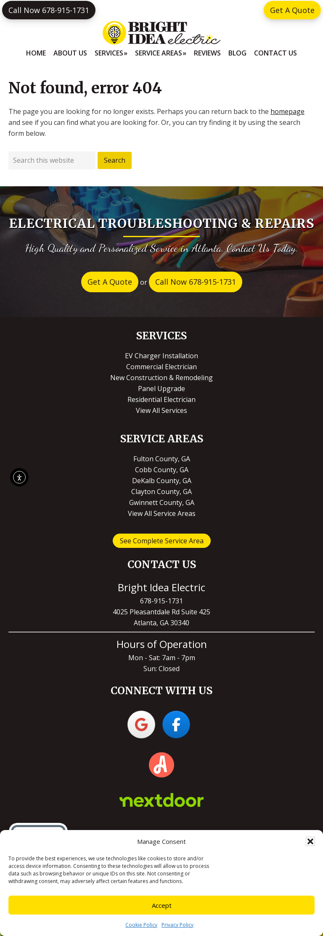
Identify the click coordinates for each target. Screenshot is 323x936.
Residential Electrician (161, 399)
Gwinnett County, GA (161, 502)
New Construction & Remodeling (161, 377)
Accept (162, 905)
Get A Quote (292, 10)
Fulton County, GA (161, 458)
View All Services (161, 410)
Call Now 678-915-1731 (48, 10)
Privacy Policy (177, 924)
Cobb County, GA (161, 469)
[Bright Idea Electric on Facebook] (176, 724)
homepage (287, 111)
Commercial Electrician (161, 366)
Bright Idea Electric (161, 33)
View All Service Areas (162, 513)
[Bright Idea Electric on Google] (141, 724)
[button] (310, 841)
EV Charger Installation (161, 355)
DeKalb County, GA (161, 480)
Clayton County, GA (161, 491)
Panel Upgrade (161, 388)
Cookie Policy (141, 924)
